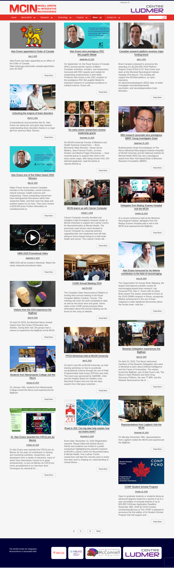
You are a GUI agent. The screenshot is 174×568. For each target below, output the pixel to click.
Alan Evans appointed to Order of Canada (32, 51)
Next (99, 531)
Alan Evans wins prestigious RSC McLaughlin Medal (87, 53)
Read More (48, 76)
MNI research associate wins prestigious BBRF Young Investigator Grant (141, 137)
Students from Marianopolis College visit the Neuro (33, 376)
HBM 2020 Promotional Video (32, 253)
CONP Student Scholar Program (141, 486)
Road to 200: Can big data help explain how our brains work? (87, 430)
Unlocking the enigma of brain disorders (32, 113)
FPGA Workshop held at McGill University (87, 355)
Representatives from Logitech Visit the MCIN (141, 426)
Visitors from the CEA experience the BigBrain (33, 311)
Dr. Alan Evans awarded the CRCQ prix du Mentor (32, 439)
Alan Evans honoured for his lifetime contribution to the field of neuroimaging (141, 272)
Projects (80, 17)
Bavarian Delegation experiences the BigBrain (141, 350)
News (95, 17)
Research (45, 17)
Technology (63, 17)
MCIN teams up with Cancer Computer (87, 208)
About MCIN (26, 17)
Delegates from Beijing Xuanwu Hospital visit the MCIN (141, 207)
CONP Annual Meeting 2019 (87, 283)
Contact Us (111, 17)
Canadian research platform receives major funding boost (141, 53)
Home (13, 17)
